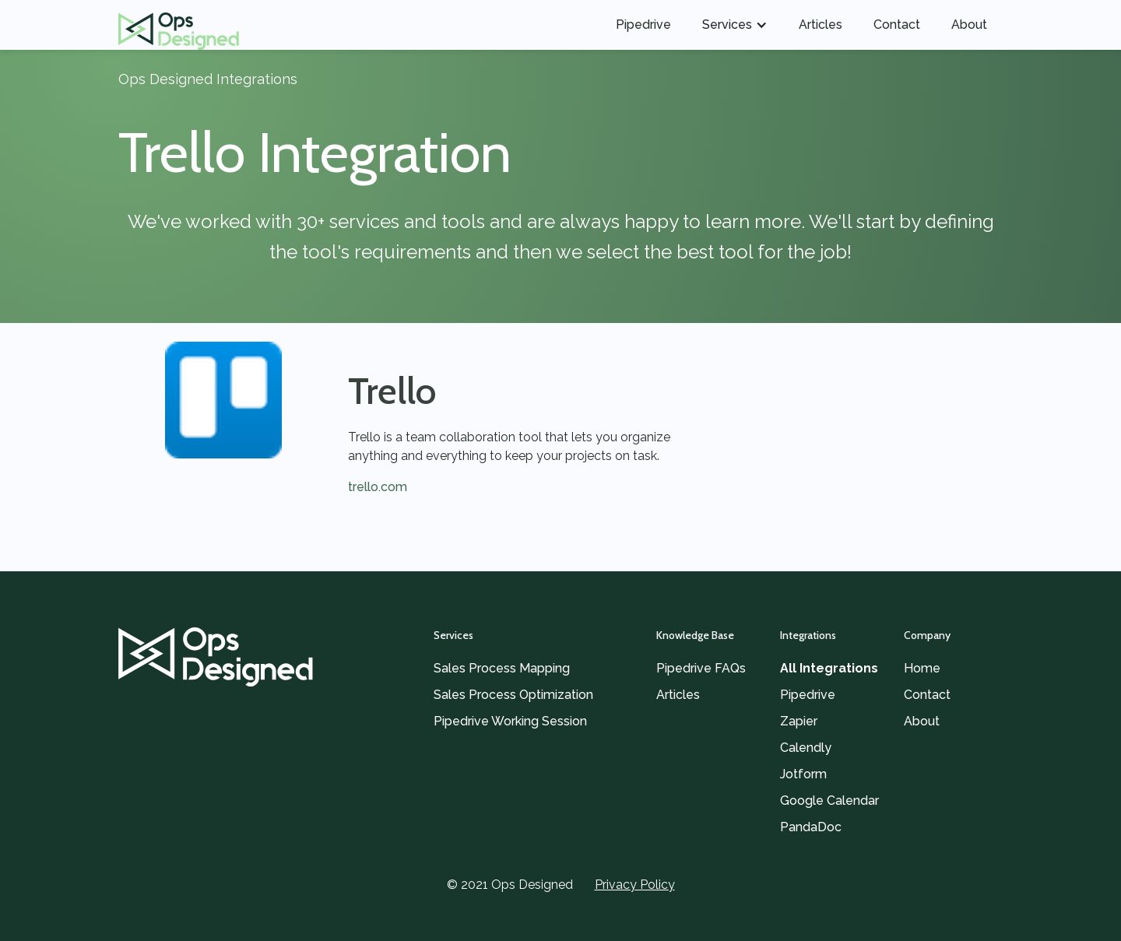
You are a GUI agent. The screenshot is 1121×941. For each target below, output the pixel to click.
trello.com (377, 486)
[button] (735, 25)
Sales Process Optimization (513, 694)
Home (922, 668)
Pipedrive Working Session (510, 721)
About (969, 24)
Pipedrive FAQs (701, 668)
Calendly (805, 747)
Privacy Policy (635, 884)
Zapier (798, 721)
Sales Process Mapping (502, 668)
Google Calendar (829, 800)
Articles (820, 24)
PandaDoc (811, 827)
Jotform (803, 774)
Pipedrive (643, 24)
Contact (896, 24)
